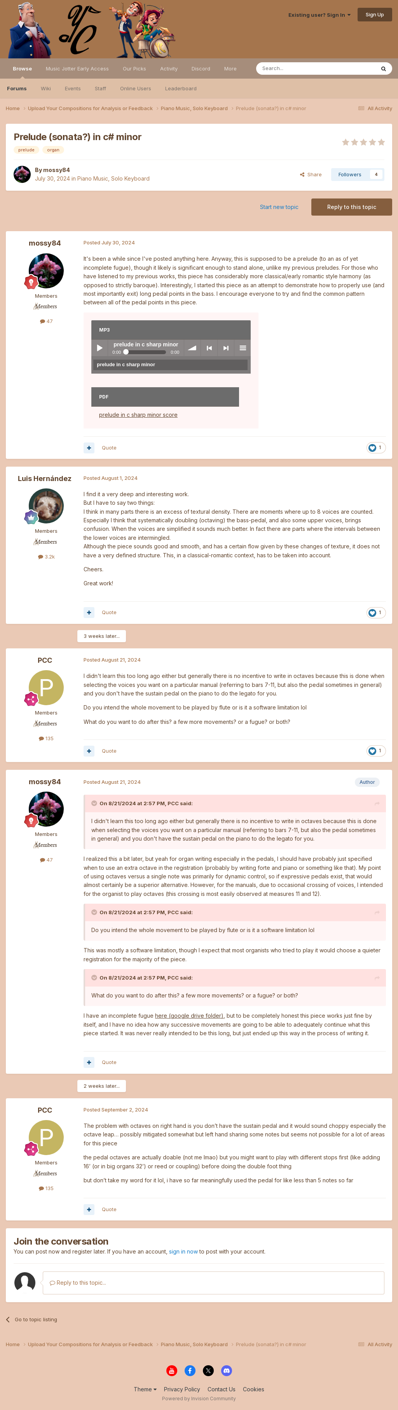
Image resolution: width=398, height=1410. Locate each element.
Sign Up (375, 14)
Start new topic (279, 207)
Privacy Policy (182, 1389)
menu (242, 348)
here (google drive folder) (189, 1015)
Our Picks (134, 68)
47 (46, 321)
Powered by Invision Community (199, 1398)
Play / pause (99, 348)
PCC (45, 660)
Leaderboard (181, 88)
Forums (17, 88)
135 (46, 738)
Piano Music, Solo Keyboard (113, 178)
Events (73, 88)
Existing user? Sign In (319, 15)
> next (226, 348)
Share (311, 174)
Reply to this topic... (78, 1282)
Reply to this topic (351, 207)
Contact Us (222, 1389)
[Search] (295, 68)
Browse (22, 72)
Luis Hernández (45, 478)
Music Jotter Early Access (77, 68)
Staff (100, 88)
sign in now (183, 1251)
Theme (145, 1389)
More (230, 68)
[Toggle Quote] (94, 803)
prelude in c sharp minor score (138, 414)
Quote (109, 447)
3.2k (46, 556)
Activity (169, 68)
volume (192, 348)
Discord (201, 68)
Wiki (46, 88)
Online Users (135, 88)
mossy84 (56, 170)
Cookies (253, 1389)
